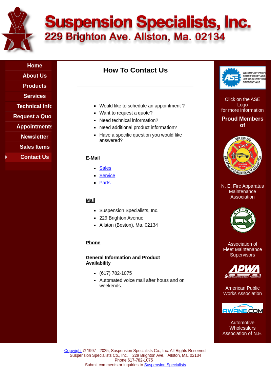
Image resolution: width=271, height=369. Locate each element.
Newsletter (34, 137)
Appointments (35, 126)
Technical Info (35, 106)
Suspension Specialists (165, 365)
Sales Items (34, 147)
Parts (104, 182)
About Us (35, 76)
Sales (105, 168)
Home (34, 65)
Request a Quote (34, 116)
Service (107, 175)
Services (35, 96)
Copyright (73, 350)
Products (34, 86)
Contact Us (34, 157)
